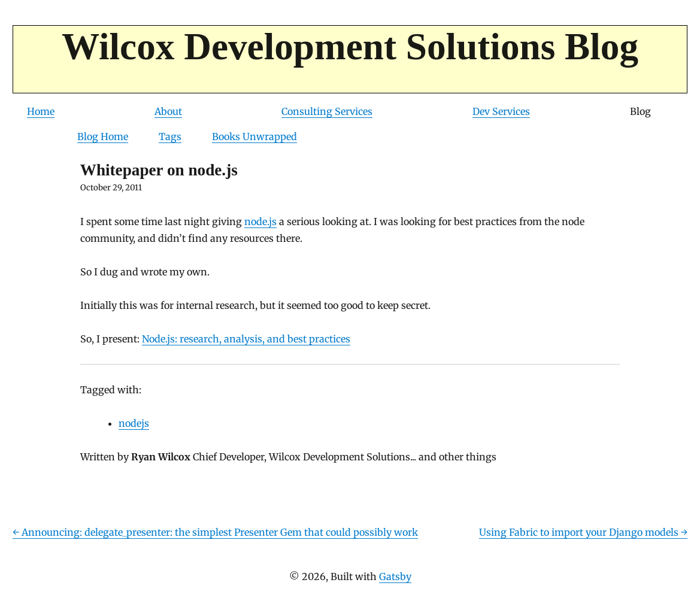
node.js (260, 221)
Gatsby (395, 576)
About (168, 111)
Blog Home (102, 136)
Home (40, 111)
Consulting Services (326, 111)
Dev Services (501, 111)
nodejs (134, 423)
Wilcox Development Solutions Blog (350, 47)
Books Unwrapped (254, 136)
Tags (170, 136)
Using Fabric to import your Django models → (583, 532)
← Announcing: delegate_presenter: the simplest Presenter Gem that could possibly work (215, 532)
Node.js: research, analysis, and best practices (246, 339)
